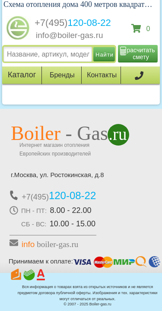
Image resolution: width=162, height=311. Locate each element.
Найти (104, 54)
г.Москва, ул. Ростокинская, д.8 (57, 174)
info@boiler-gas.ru (69, 35)
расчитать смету (141, 53)
